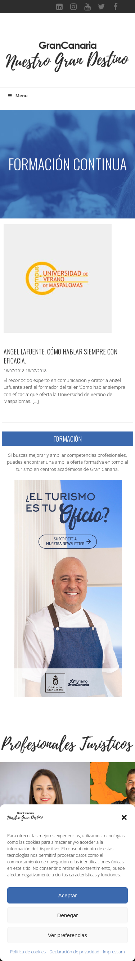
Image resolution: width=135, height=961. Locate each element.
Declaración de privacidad (74, 952)
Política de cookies (28, 952)
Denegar (67, 915)
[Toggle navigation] (68, 30)
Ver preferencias (67, 935)
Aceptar (67, 895)
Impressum (114, 952)
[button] (124, 817)
